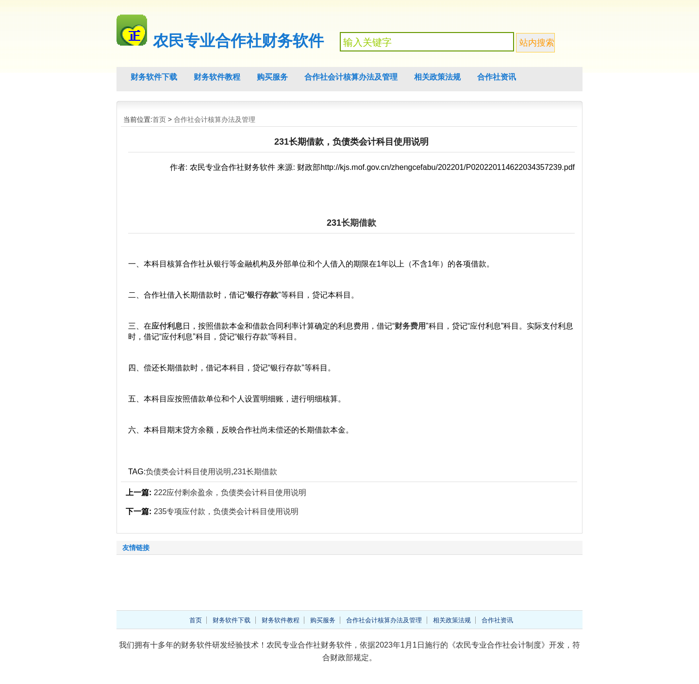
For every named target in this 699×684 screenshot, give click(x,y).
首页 (159, 119)
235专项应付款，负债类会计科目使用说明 (226, 511)
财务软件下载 (154, 77)
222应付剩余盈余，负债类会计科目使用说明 (230, 492)
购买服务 (272, 77)
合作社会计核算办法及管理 (351, 77)
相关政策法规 (437, 77)
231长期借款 (255, 471)
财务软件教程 (217, 77)
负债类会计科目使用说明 (188, 471)
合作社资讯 (496, 77)
